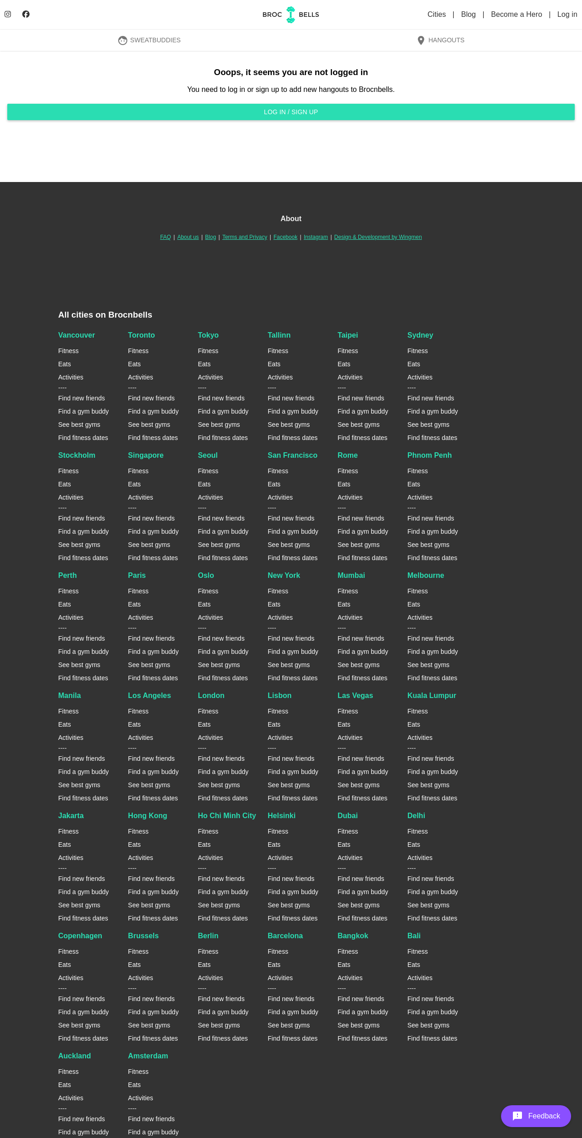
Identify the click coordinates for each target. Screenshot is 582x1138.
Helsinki (282, 815)
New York (284, 575)
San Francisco (292, 455)
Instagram (316, 237)
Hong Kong (147, 815)
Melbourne (425, 575)
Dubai (347, 815)
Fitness (68, 350)
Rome (347, 455)
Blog (469, 14)
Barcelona (285, 936)
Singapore (146, 455)
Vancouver (76, 335)
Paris (137, 575)
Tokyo (208, 335)
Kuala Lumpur (432, 695)
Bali (414, 936)
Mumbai (351, 575)
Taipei (347, 335)
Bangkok (352, 936)
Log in (567, 14)
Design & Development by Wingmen (378, 237)
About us (188, 237)
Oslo (206, 575)
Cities (437, 14)
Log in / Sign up (291, 112)
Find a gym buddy (83, 411)
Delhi (416, 815)
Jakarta (71, 815)
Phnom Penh (429, 455)
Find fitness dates (83, 437)
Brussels (143, 936)
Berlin (208, 936)
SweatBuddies (149, 40)
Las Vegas (355, 695)
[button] (536, 1116)
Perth (67, 575)
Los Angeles (149, 695)
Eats (64, 364)
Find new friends (81, 398)
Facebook (285, 237)
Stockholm (76, 455)
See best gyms (79, 424)
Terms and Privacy (244, 237)
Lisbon (279, 695)
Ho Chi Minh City (227, 815)
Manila (69, 695)
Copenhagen (80, 936)
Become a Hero (517, 14)
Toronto (141, 335)
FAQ (165, 237)
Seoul (208, 455)
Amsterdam (148, 1056)
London (211, 695)
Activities (70, 377)
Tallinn (279, 335)
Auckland (74, 1056)
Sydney (420, 335)
